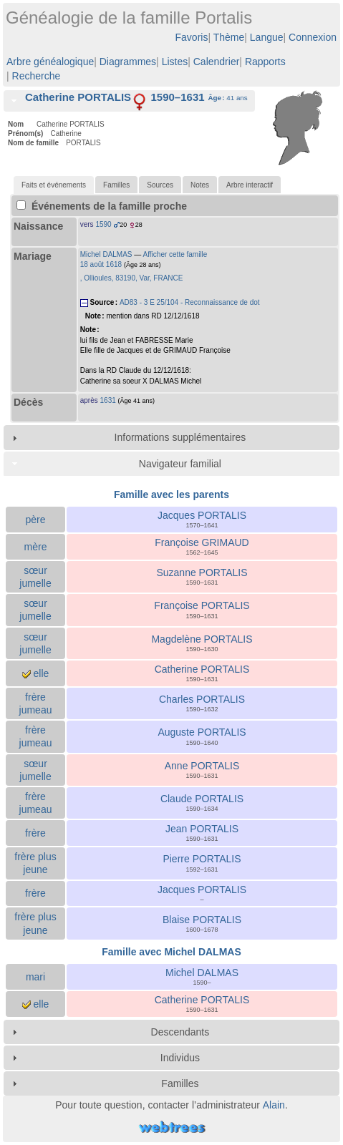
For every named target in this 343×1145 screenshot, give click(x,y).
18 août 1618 (101, 264)
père (35, 519)
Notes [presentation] (199, 185)
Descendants (180, 1032)
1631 (108, 400)
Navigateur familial (180, 463)
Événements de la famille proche (101, 206)
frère (35, 833)
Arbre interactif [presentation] (249, 185)
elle (35, 673)
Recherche (36, 76)
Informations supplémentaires (180, 437)
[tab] (129, 101)
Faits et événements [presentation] (53, 185)
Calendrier (216, 61)
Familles (179, 1083)
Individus (180, 1057)
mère (35, 546)
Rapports (265, 61)
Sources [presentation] (160, 185)
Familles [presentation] (116, 185)
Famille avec (171, 952)
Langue (267, 37)
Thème (229, 37)
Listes (175, 61)
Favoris (191, 37)
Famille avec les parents (171, 494)
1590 (103, 224)
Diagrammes (128, 61)
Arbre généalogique (50, 61)
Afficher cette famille (175, 254)
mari (35, 977)
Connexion (313, 37)
